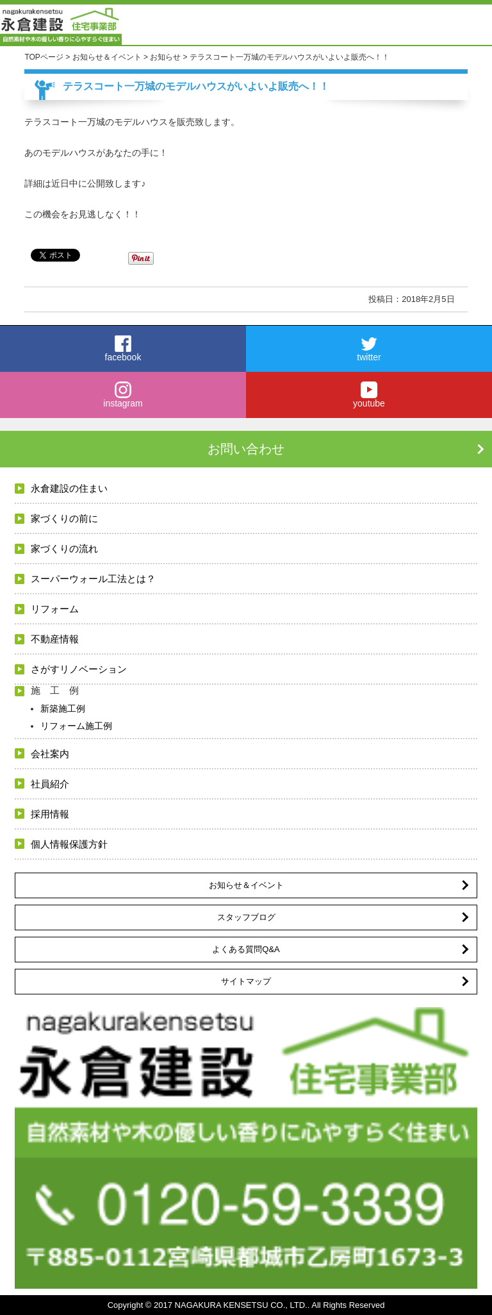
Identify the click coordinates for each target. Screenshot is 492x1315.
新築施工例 (62, 708)
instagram (123, 394)
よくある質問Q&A (245, 949)
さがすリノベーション (79, 669)
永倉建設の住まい (69, 488)
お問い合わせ (246, 449)
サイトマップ (246, 981)
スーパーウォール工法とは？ (93, 578)
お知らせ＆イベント (246, 885)
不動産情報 (55, 638)
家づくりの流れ (64, 548)
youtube (369, 394)
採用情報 (50, 813)
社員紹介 (50, 783)
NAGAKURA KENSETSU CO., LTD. (241, 1305)
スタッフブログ (246, 917)
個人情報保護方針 (69, 844)
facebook (123, 348)
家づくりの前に (64, 518)
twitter (369, 348)
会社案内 (50, 753)
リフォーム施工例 (76, 726)
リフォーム (55, 608)
